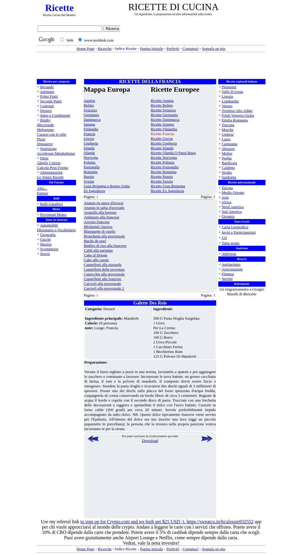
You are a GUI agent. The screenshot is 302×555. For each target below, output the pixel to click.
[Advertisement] (194, 35)
